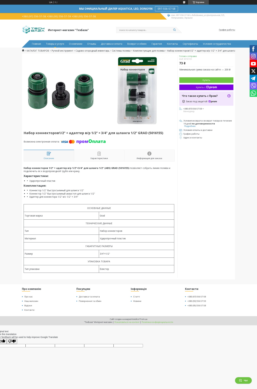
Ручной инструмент (62, 50)
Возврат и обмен (137, 44)
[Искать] (174, 30)
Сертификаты (190, 44)
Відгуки (28, 305)
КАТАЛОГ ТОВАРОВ (38, 50)
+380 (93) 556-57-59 (197, 301)
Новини (137, 301)
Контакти (29, 309)
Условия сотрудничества (217, 44)
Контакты (172, 44)
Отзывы (91, 44)
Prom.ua (143, 319)
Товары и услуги (55, 44)
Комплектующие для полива (149, 50)
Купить (206, 80)
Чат (243, 380)
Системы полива (121, 50)
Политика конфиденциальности (157, 322)
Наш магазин (31, 301)
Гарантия (156, 44)
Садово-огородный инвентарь (92, 50)
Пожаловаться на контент (126, 322)
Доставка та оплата (89, 296)
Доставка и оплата (111, 44)
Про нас (28, 296)
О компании (75, 44)
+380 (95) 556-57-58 (197, 305)
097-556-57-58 (166, 9)
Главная (36, 44)
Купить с (206, 87)
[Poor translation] (12, 341)
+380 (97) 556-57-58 (197, 296)
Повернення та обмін (90, 301)
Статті (136, 296)
